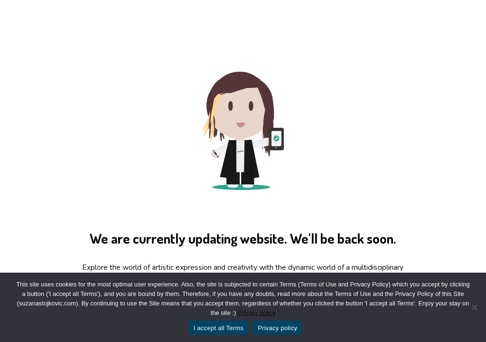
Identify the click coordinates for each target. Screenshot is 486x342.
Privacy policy (256, 312)
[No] (474, 307)
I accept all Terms (218, 328)
